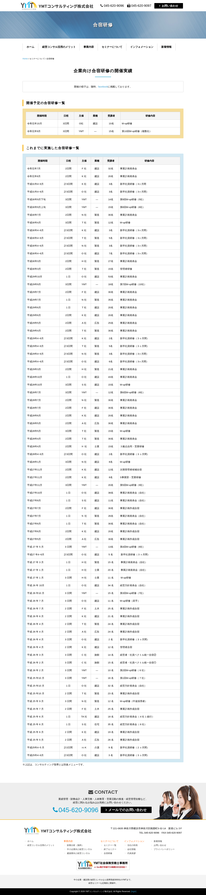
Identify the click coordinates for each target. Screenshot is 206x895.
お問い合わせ (170, 5)
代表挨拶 (131, 853)
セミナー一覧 (110, 845)
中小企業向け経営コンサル (79, 849)
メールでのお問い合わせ (128, 810)
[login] (133, 891)
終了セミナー (110, 849)
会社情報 (131, 849)
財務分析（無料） (75, 845)
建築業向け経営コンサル (78, 853)
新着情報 (166, 47)
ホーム (30, 47)
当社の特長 (132, 845)
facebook (103, 86)
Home (25, 59)
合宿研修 (108, 853)
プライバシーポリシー (164, 849)
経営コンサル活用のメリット (59, 47)
